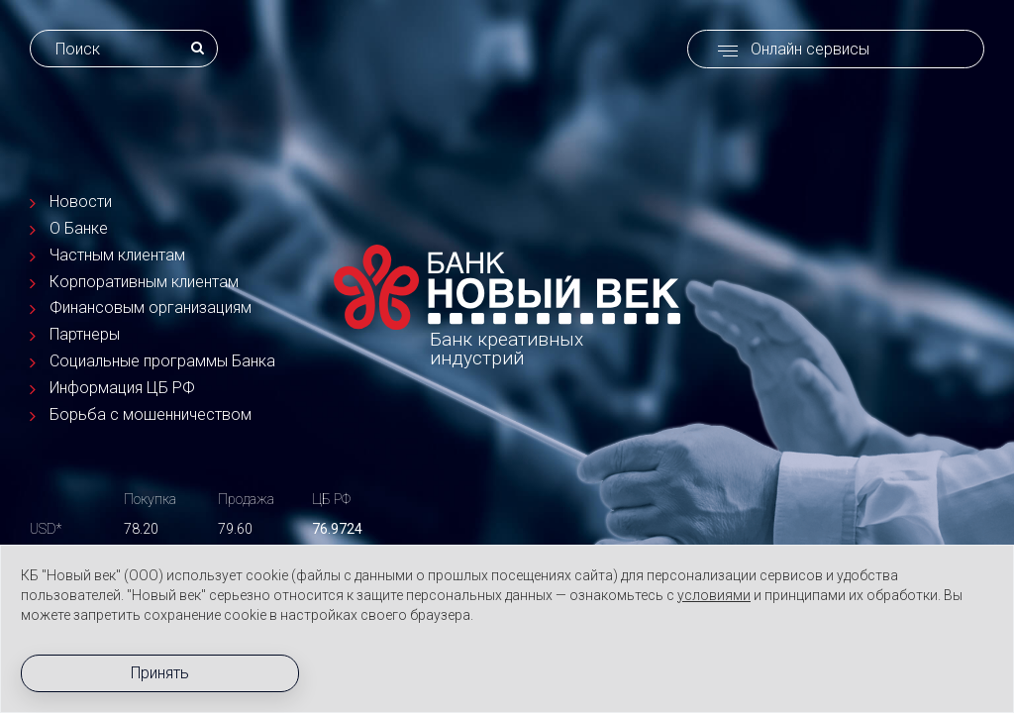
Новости (81, 201)
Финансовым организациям (151, 307)
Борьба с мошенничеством (151, 414)
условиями (714, 595)
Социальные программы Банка (162, 361)
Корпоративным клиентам (144, 280)
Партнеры (85, 334)
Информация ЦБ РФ (122, 387)
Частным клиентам (117, 255)
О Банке (79, 228)
